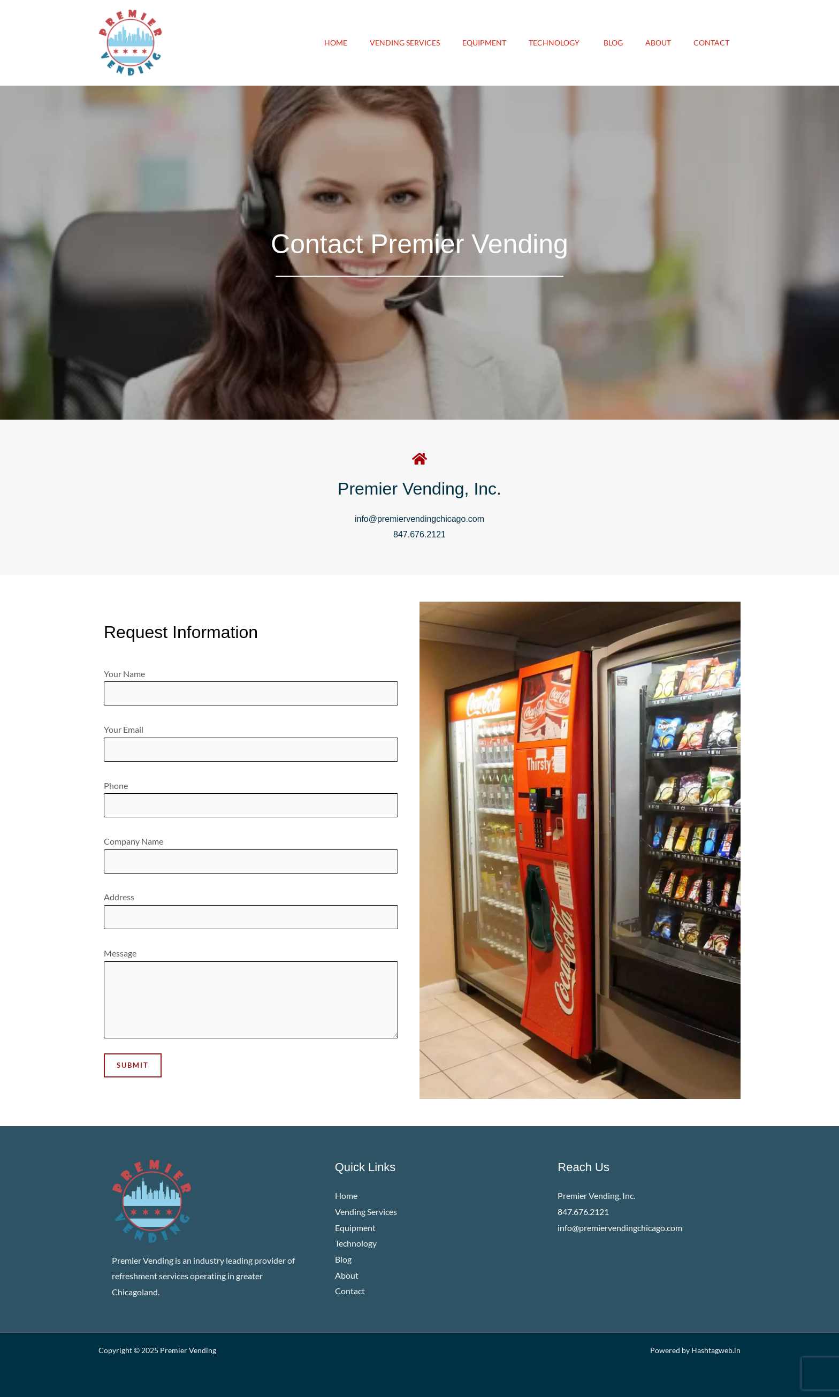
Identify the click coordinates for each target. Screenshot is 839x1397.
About (653, 42)
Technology (543, 42)
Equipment (470, 42)
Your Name (251, 687)
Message (251, 995)
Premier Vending (188, 1350)
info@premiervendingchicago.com (419, 518)
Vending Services (387, 42)
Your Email (251, 743)
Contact (710, 42)
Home (314, 42)
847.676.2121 (419, 534)
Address (251, 910)
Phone (251, 799)
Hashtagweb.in (716, 1350)
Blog (605, 42)
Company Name (251, 855)
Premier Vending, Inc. (419, 488)
